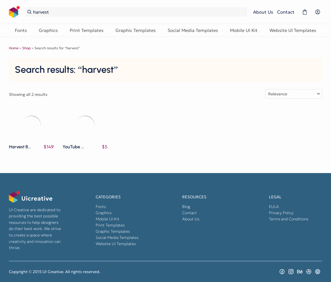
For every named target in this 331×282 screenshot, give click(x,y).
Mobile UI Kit (244, 30)
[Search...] (139, 12)
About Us (263, 12)
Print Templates (87, 30)
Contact (285, 12)
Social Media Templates (193, 30)
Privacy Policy (281, 212)
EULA (274, 206)
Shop (26, 48)
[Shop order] (293, 93)
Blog (186, 206)
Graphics (48, 30)
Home (14, 48)
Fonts (21, 30)
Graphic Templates (135, 30)
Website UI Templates (292, 30)
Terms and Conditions (288, 218)
